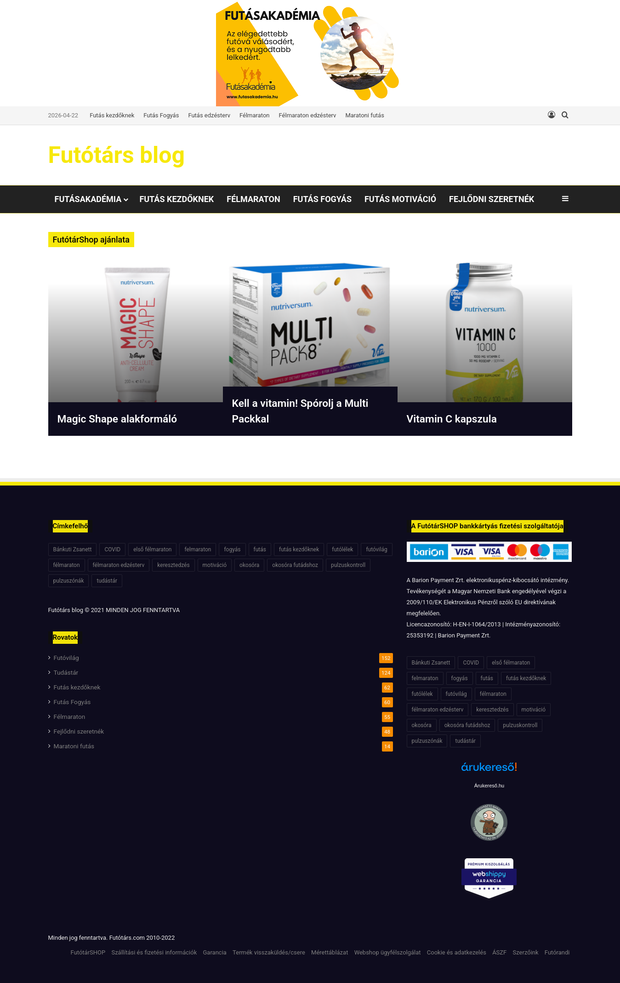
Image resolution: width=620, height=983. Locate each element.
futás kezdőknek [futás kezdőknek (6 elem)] (299, 549)
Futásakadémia (88, 199)
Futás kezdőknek (112, 115)
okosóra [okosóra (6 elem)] (249, 565)
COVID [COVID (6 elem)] (112, 549)
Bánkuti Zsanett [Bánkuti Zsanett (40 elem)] (72, 549)
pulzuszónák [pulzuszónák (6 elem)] (68, 581)
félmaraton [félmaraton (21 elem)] (66, 565)
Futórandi (557, 952)
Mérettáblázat (329, 952)
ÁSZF (499, 952)
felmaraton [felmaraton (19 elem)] (197, 549)
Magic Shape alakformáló (120, 418)
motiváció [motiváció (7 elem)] (215, 565)
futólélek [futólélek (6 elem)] (342, 549)
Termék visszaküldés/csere (269, 952)
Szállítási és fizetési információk (154, 952)
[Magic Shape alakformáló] (135, 346)
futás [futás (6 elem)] (260, 549)
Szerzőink (526, 952)
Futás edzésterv (209, 115)
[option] (135, 346)
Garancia (215, 952)
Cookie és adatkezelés (456, 952)
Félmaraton (254, 115)
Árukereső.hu (489, 785)
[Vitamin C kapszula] (485, 346)
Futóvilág (66, 657)
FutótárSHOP (88, 952)
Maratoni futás (364, 115)
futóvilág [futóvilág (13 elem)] (376, 549)
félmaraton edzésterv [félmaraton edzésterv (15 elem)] (119, 565)
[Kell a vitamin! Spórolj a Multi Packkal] (310, 346)
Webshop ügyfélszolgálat (387, 952)
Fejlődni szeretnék (491, 199)
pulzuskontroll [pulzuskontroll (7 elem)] (348, 565)
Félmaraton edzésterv (307, 115)
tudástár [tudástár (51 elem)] (107, 581)
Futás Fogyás (161, 115)
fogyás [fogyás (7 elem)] (232, 549)
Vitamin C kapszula (454, 418)
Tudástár (66, 672)
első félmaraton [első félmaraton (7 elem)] (152, 549)
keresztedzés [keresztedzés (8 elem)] (173, 565)
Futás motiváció (400, 199)
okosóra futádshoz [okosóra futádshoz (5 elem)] (295, 565)
